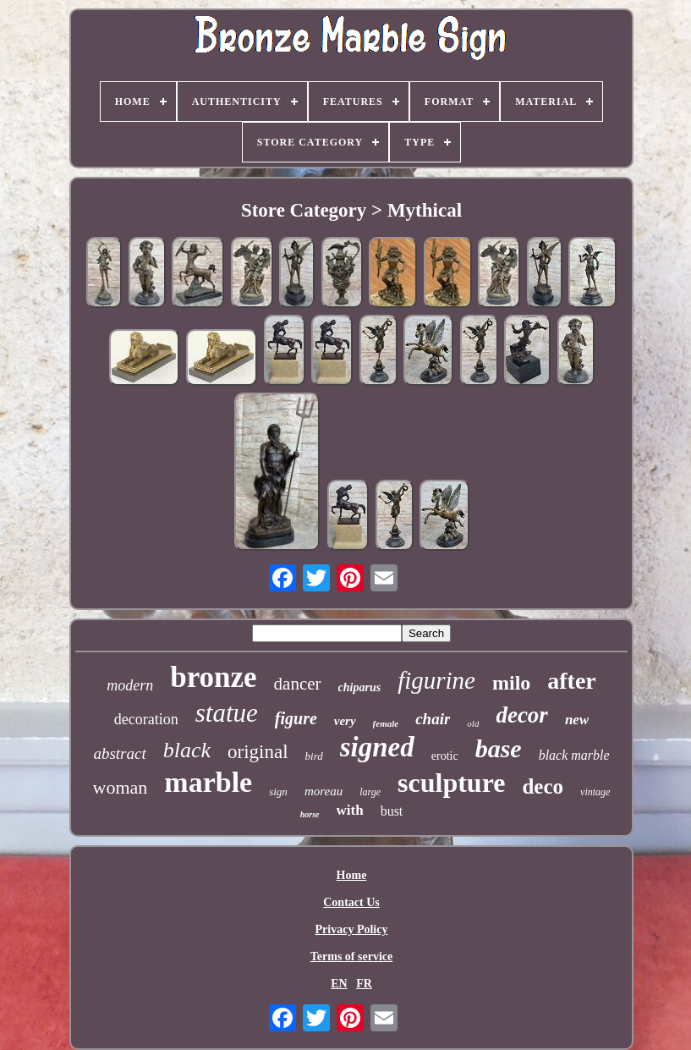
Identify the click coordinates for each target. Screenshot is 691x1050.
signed (377, 747)
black (187, 750)
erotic (444, 756)
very (345, 721)
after (571, 681)
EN (339, 983)
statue (226, 713)
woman (120, 787)
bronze (213, 677)
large (370, 792)
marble (208, 782)
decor (521, 715)
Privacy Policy (351, 929)
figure (296, 718)
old (473, 723)
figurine (436, 680)
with (350, 810)
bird (314, 756)
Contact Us (351, 902)
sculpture (451, 782)
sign (278, 791)
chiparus (359, 687)
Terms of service (351, 956)
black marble (574, 755)
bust (392, 811)
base (498, 748)
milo (511, 683)
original (258, 751)
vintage (595, 792)
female (386, 723)
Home (352, 875)
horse (310, 814)
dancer (297, 683)
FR (364, 983)
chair (432, 719)
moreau (323, 791)
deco (542, 786)
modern (130, 685)
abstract (119, 753)
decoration (146, 719)
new (577, 720)
